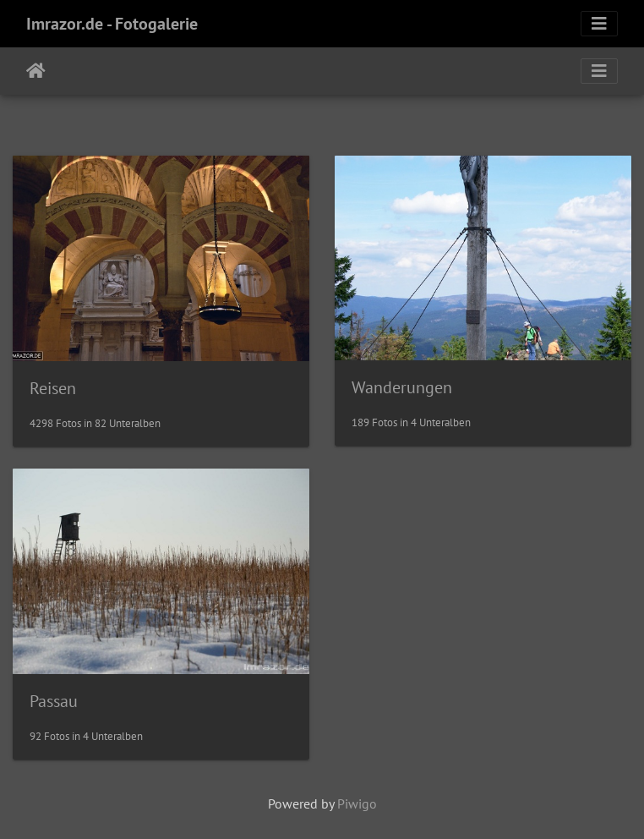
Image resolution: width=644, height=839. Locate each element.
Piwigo (357, 803)
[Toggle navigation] (599, 23)
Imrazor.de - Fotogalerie (112, 24)
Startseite (36, 71)
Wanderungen (402, 387)
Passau (54, 701)
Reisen (53, 388)
